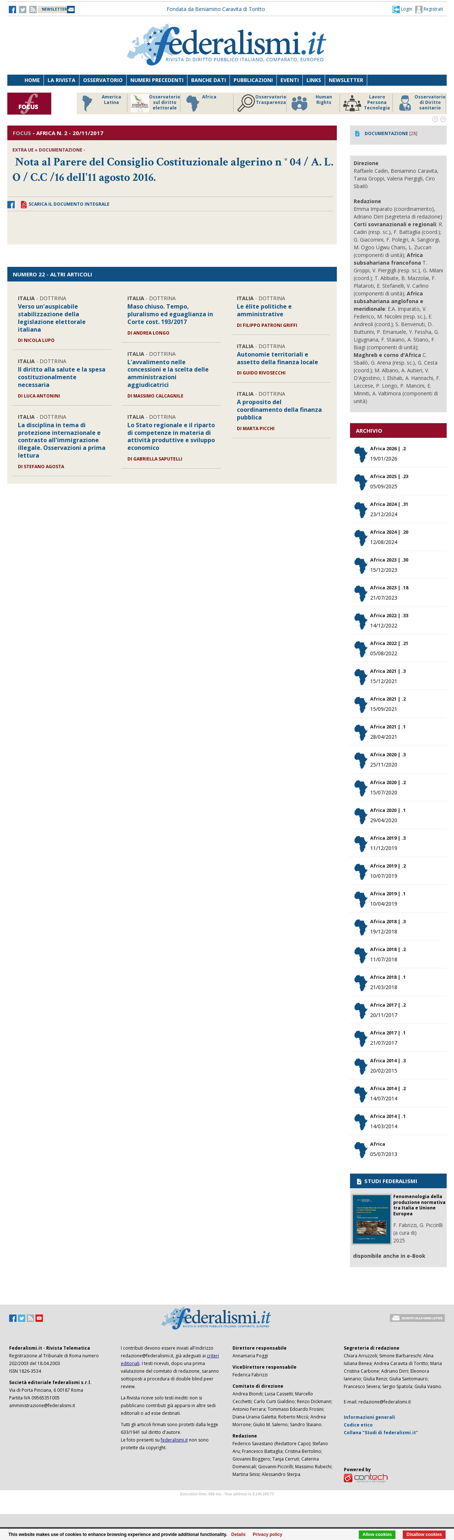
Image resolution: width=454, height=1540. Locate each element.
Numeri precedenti (156, 80)
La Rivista (61, 80)
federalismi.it (174, 1440)
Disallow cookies (424, 1534)
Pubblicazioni (253, 80)
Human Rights (311, 103)
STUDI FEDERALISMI (386, 1181)
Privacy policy (267, 1534)
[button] (402, 9)
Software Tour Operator (227, 1502)
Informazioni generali (369, 1417)
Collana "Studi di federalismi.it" (381, 1432)
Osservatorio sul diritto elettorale (155, 103)
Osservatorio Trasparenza (261, 103)
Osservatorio (103, 80)
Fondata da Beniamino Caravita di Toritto (216, 8)
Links (313, 80)
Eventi (289, 80)
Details (238, 1534)
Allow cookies (377, 1534)
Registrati (429, 9)
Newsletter (346, 80)
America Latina (99, 103)
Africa (200, 103)
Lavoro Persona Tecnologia (366, 103)
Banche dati (208, 80)
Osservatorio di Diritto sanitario (421, 103)
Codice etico (358, 1425)
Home (32, 80)
